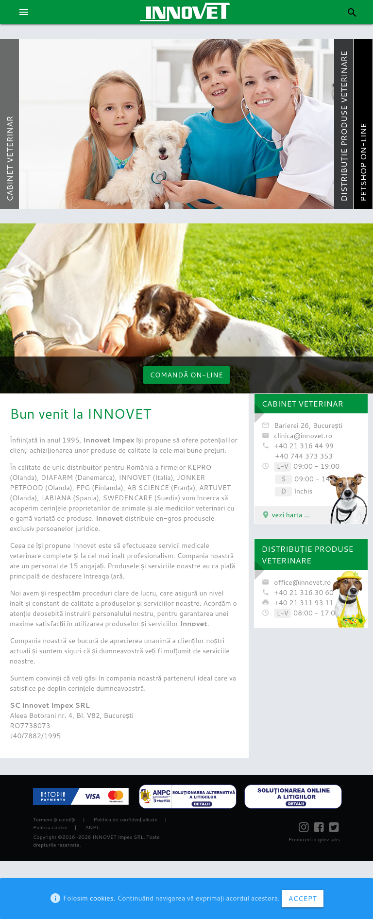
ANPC (92, 827)
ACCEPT (302, 898)
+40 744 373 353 (304, 456)
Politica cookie (50, 827)
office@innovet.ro (302, 582)
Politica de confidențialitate (125, 819)
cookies (102, 898)
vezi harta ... (285, 515)
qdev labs (328, 839)
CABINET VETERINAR (302, 403)
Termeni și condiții (54, 819)
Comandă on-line (186, 375)
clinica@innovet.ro (303, 436)
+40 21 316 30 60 (304, 592)
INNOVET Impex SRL (117, 837)
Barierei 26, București (308, 425)
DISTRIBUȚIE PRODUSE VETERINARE (308, 554)
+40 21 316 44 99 (304, 446)
